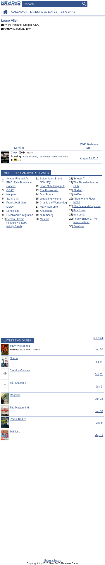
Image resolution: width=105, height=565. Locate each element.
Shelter (77, 190)
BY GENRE (68, 11)
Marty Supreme (49, 206)
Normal (14, 358)
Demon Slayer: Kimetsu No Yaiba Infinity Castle (16, 223)
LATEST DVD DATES (43, 11)
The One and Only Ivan (86, 206)
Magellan (15, 395)
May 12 (99, 435)
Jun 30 (99, 349)
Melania (44, 219)
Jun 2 (99, 386)
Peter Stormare (60, 156)
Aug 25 (99, 374)
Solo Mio (78, 226)
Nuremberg (46, 215)
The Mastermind (19, 407)
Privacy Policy (52, 560)
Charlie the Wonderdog (53, 202)
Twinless (15, 431)
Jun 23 (99, 398)
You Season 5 (18, 382)
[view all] (98, 338)
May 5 (99, 422)
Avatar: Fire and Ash (18, 178)
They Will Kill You (20, 345)
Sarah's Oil (12, 198)
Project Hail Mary (16, 202)
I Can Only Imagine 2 (52, 186)
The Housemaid (49, 190)
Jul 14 (98, 361)
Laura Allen (44, 156)
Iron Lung (78, 214)
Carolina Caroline (20, 370)
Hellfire (77, 194)
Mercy (10, 206)
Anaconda (46, 210)
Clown (14, 152)
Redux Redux (18, 419)
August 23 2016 (89, 158)
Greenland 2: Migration (19, 215)
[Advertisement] (52, 87)
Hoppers (11, 194)
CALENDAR (19, 11)
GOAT (10, 190)
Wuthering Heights (51, 198)
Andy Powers (30, 156)
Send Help (12, 210)
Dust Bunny (46, 194)
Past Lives (79, 210)
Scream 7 (78, 178)
